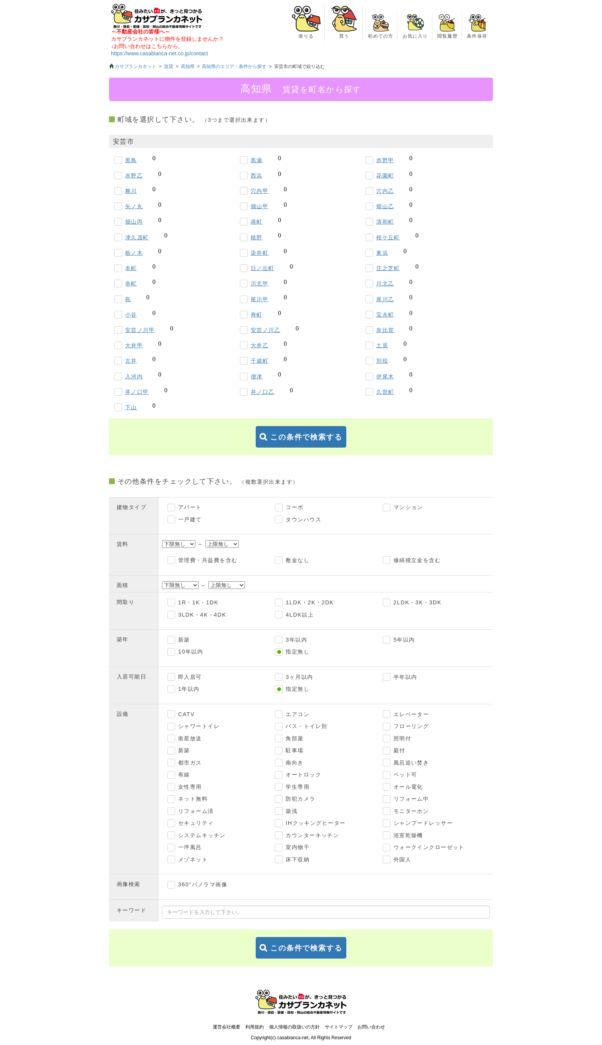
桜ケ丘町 (388, 237)
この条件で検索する (306, 437)
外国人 (402, 859)
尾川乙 (385, 299)
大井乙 (259, 345)
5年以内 (404, 640)
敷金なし (297, 560)
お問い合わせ (371, 1027)
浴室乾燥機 (408, 835)
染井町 (259, 253)
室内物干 (297, 847)
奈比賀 (385, 330)
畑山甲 (259, 206)
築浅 (292, 811)
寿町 (257, 315)
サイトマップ (338, 1027)
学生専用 (297, 787)
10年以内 (190, 652)
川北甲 (259, 283)
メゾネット (193, 859)
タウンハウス (303, 519)
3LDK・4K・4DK (202, 615)
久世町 (385, 392)
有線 (184, 774)
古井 (131, 361)
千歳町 (259, 361)
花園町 (385, 176)
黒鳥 (131, 160)
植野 (257, 237)
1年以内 (189, 689)
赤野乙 (134, 176)
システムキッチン (202, 835)
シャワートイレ (199, 726)
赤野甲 (385, 160)
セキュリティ (196, 823)
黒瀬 (257, 160)
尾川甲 (259, 299)
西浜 (257, 176)
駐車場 (294, 750)
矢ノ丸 (134, 206)
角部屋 (294, 738)
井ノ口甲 (137, 392)
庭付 (399, 750)
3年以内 (296, 640)
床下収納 (297, 859)
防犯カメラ (300, 799)
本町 (131, 268)
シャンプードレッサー (423, 823)
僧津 (257, 376)
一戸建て (190, 519)
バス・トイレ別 (306, 726)
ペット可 (405, 774)
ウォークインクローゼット (429, 847)
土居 (382, 345)
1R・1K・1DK (198, 602)
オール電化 (408, 787)
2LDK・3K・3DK (418, 602)
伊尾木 (385, 376)
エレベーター (411, 714)
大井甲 (134, 345)
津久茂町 (137, 237)
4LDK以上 (300, 615)
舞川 (131, 191)
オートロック (303, 774)
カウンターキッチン (312, 835)
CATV (186, 714)
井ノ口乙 (263, 392)
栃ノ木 (134, 253)
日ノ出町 (263, 268)
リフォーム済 (196, 811)
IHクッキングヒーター (316, 823)
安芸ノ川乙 (265, 330)
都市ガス (190, 763)
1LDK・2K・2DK (310, 602)
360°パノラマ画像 (202, 884)
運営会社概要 (226, 1027)
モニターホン (411, 811)
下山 (131, 407)
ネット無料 (193, 799)
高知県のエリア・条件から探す (234, 66)
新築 (184, 640)
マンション (408, 507)
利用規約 (254, 1027)
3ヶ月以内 (299, 677)
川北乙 (385, 283)
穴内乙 (385, 191)
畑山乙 (385, 206)
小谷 (131, 315)
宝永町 (385, 315)
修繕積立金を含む (417, 560)
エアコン (297, 714)
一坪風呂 (190, 847)
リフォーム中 (411, 799)
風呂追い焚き (411, 763)
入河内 (134, 376)
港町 (257, 222)
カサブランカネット (135, 66)
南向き (294, 763)
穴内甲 (259, 191)
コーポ (294, 507)
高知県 (188, 66)
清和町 (385, 222)
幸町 (131, 283)
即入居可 (190, 677)
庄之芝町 (388, 268)
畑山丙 (134, 222)
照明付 (402, 738)
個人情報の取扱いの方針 (294, 1027)
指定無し (297, 652)
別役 (382, 361)
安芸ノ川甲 (140, 330)
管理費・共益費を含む (207, 560)
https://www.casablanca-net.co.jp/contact (159, 53)
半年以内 (405, 677)
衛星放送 (190, 738)
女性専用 (190, 787)
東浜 (382, 253)
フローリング (411, 726)
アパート (190, 507)
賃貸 (168, 66)
